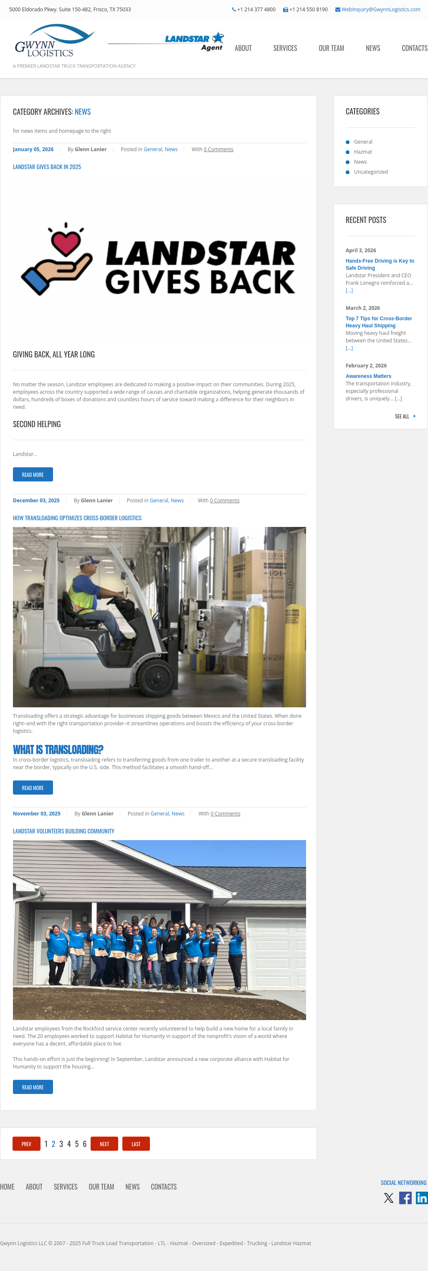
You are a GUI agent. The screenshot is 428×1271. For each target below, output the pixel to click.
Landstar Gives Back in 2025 (47, 166)
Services (285, 48)
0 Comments (218, 149)
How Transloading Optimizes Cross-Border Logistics (77, 518)
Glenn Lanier (90, 149)
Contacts (415, 48)
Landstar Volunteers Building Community (63, 831)
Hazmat (363, 151)
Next (104, 1143)
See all (402, 416)
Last (136, 1143)
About (243, 48)
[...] (349, 290)
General (153, 149)
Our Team (331, 48)
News (373, 48)
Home (7, 1187)
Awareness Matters (368, 376)
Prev (26, 1143)
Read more (33, 474)
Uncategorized (371, 171)
